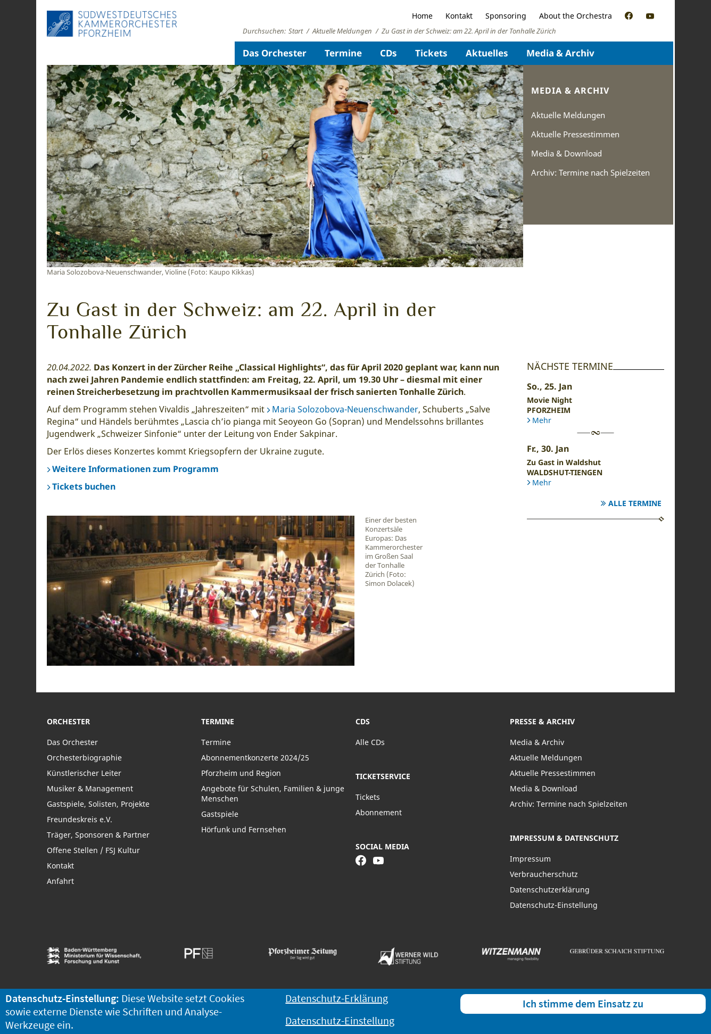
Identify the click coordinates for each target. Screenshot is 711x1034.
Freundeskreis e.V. (79, 819)
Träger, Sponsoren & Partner (98, 835)
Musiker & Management (90, 788)
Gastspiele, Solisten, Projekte (98, 804)
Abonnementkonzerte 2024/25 (255, 757)
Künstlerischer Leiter (84, 773)
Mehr (541, 420)
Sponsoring (505, 16)
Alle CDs (370, 742)
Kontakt (459, 16)
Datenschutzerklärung (550, 889)
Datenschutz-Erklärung (336, 998)
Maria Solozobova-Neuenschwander (345, 409)
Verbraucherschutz (544, 874)
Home (422, 16)
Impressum (530, 859)
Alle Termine (635, 503)
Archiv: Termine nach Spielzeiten (590, 172)
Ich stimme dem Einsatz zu (583, 1003)
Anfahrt (60, 881)
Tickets (431, 53)
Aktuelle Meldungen (568, 115)
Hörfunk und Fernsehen (243, 829)
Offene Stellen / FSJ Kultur (93, 850)
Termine (343, 53)
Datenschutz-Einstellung (554, 905)
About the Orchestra (575, 16)
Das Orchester (275, 53)
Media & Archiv (560, 53)
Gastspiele (219, 814)
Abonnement (379, 812)
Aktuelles (487, 53)
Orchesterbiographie (84, 757)
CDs (388, 53)
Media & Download (566, 153)
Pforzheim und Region (241, 773)
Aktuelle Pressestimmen (575, 134)
